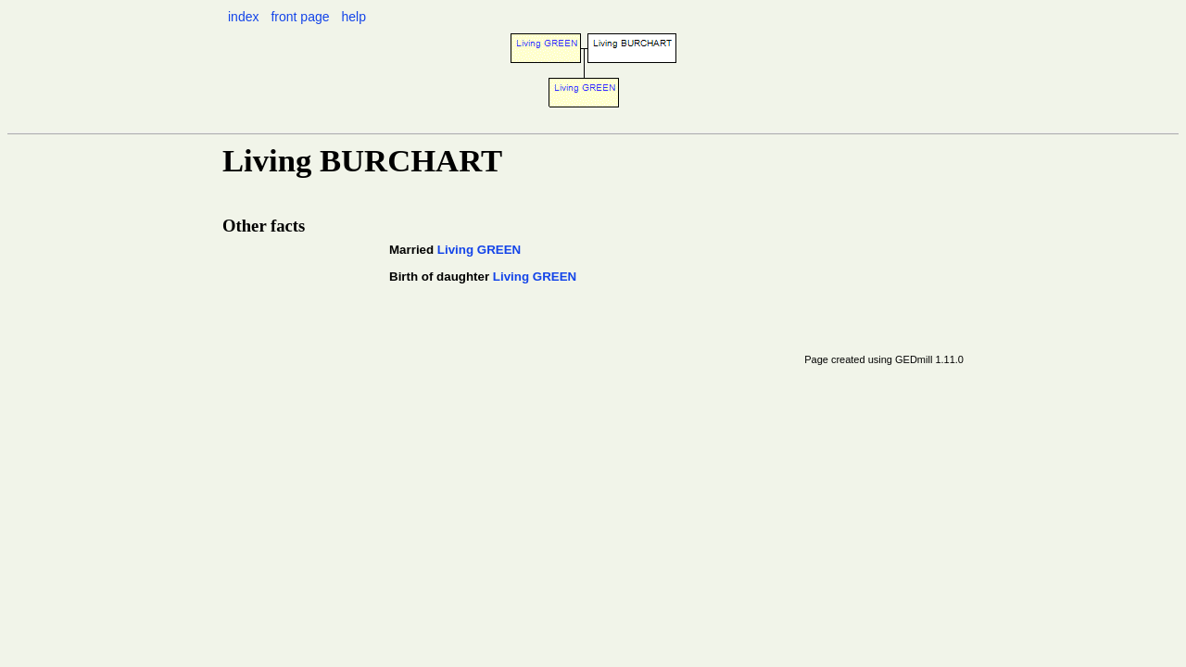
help (353, 16)
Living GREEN (479, 250)
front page (300, 16)
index (243, 16)
